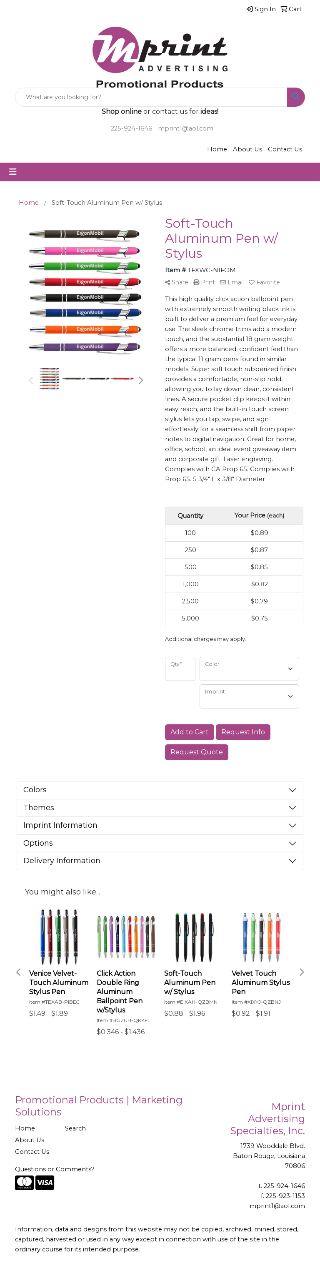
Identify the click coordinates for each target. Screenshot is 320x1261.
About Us (247, 149)
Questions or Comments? (55, 1169)
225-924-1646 (131, 128)
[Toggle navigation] (13, 172)
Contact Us (285, 149)
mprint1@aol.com (185, 128)
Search (75, 1128)
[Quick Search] (151, 97)
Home (217, 149)
